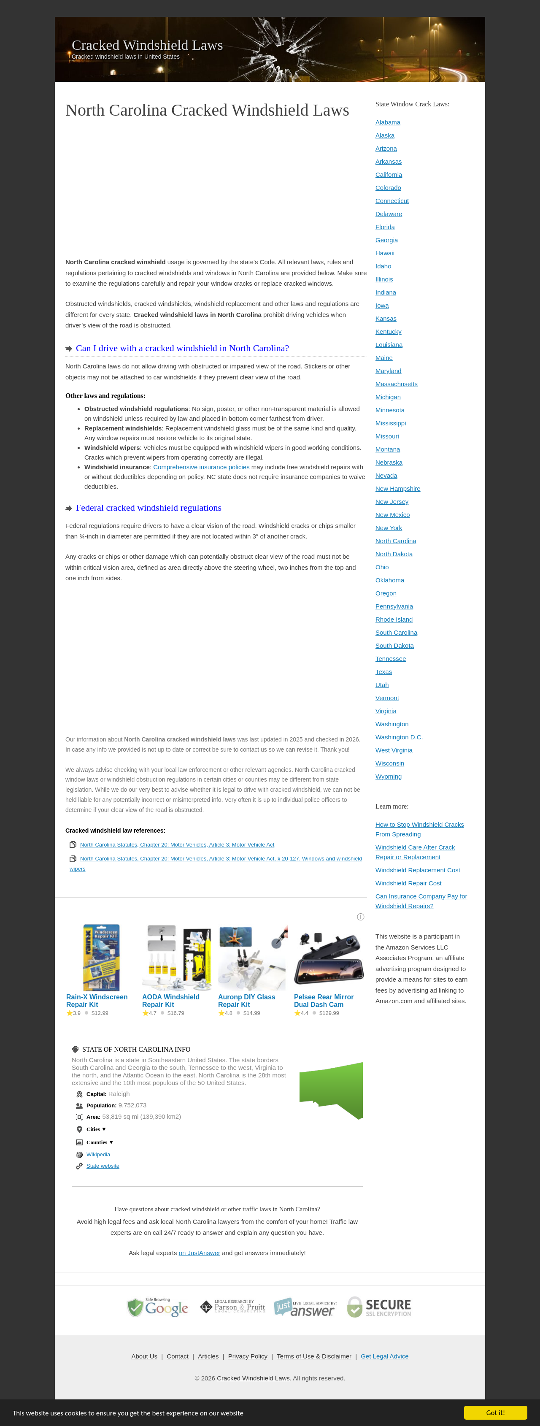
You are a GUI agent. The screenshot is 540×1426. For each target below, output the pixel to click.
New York (388, 527)
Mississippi (390, 423)
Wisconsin (389, 763)
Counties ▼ (100, 1142)
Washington (392, 724)
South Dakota (394, 645)
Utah (382, 684)
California (388, 174)
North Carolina (395, 540)
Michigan (388, 396)
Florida (385, 226)
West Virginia (394, 750)
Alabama (387, 122)
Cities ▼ (96, 1129)
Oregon (386, 593)
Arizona (386, 148)
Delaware (388, 213)
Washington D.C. (399, 737)
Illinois (384, 279)
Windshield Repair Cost (408, 883)
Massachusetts (396, 383)
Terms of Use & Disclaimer (314, 1356)
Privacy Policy (247, 1356)
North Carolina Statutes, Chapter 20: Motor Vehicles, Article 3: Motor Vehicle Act (177, 845)
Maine (384, 357)
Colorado (388, 187)
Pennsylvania (394, 606)
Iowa (382, 305)
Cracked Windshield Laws (147, 45)
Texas (383, 671)
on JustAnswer (199, 1252)
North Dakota (394, 553)
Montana (387, 449)
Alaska (384, 135)
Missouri (387, 436)
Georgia (386, 240)
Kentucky (388, 331)
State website (102, 1166)
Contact (178, 1356)
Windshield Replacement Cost (417, 870)
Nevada (386, 475)
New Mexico (392, 514)
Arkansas (388, 161)
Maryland (388, 370)
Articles (208, 1356)
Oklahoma (389, 580)
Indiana (385, 292)
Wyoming (388, 776)
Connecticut (392, 200)
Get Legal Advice (384, 1356)
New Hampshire (398, 488)
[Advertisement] (216, 189)
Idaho (383, 266)
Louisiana (388, 344)
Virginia (386, 710)
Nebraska (388, 462)
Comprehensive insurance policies (201, 467)
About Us (145, 1356)
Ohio (382, 567)
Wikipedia (98, 1154)
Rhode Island (394, 619)
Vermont (387, 697)
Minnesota (390, 410)
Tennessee (390, 658)
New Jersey (391, 501)
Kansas (386, 318)
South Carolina (396, 632)
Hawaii (384, 253)
